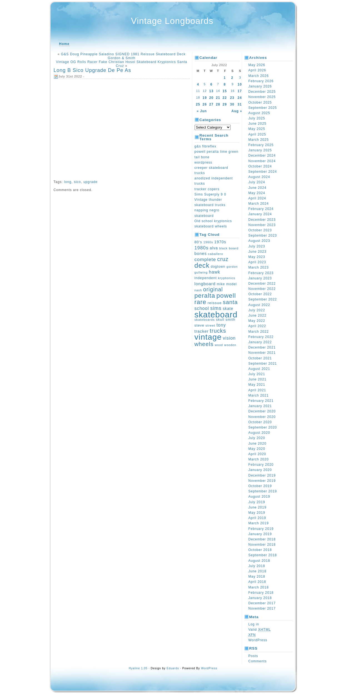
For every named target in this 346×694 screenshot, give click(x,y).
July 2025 (256, 118)
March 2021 (258, 395)
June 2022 (257, 315)
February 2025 (261, 145)
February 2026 (261, 81)
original (213, 289)
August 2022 (259, 305)
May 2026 (256, 65)
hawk (214, 272)
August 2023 (259, 241)
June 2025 (257, 124)
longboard (205, 283)
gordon (232, 266)
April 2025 (257, 134)
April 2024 (257, 198)
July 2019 (256, 502)
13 (211, 91)
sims (216, 308)
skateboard (216, 314)
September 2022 (262, 299)
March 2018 (258, 587)
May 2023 (256, 257)
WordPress (257, 640)
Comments (257, 661)
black (223, 248)
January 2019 (260, 534)
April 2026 (257, 70)
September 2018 (262, 555)
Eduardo (173, 668)
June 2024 (257, 188)
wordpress (203, 162)
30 (232, 104)
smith (230, 320)
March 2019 (258, 523)
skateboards (205, 319)
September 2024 (262, 172)
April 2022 (257, 326)
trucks (218, 331)
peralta (205, 295)
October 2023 (260, 230)
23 (232, 98)
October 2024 (260, 166)
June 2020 (257, 443)
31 (240, 104)
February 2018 (261, 593)
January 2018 (260, 598)
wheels (204, 344)
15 (225, 91)
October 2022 (260, 294)
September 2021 (262, 363)
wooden (230, 345)
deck (202, 265)
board (233, 248)
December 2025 (262, 92)
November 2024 (262, 161)
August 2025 (259, 113)
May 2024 (256, 193)
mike (221, 284)
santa (230, 302)
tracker (202, 331)
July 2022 (256, 310)
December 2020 (262, 411)
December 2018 (262, 539)
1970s (220, 242)
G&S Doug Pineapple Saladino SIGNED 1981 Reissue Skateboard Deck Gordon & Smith (123, 56)
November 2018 (262, 545)
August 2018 (259, 561)
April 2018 (257, 582)
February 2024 (261, 209)
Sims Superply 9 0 (210, 194)
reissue (215, 303)
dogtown (218, 267)
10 (240, 84)
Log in (253, 624)
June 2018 (257, 571)
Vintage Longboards (172, 21)
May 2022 (256, 321)
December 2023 (262, 220)
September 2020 (262, 427)
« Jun (202, 111)
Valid (259, 630)
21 (218, 98)
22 (225, 98)
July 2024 (256, 182)
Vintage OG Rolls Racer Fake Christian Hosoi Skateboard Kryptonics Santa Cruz (121, 64)
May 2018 (256, 576)
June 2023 (257, 252)
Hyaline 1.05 (138, 668)
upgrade (90, 182)
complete (205, 259)
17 (240, 91)
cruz (223, 259)
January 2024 (260, 214)
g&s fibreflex (205, 146)
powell (226, 295)
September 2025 (262, 108)
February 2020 (261, 465)
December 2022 (262, 283)
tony (221, 325)
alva (214, 248)
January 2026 (260, 86)
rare (200, 302)
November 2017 (262, 608)
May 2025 (256, 129)
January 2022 (260, 342)
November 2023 (262, 225)
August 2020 (259, 433)
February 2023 (261, 273)
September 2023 (262, 235)
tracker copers (207, 189)
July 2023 (256, 246)
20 (211, 98)
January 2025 (260, 150)
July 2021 (256, 374)
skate (228, 308)
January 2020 (260, 470)
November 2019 (262, 481)
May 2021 (256, 385)
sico (77, 182)
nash (198, 290)
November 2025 (262, 97)
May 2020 (256, 449)
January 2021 (260, 406)
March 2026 (258, 76)
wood (219, 345)
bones (201, 253)
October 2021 (260, 358)
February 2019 (261, 529)
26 (205, 104)
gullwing (201, 272)
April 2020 (257, 454)
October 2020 (260, 422)
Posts (253, 656)
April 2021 (257, 390)
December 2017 (262, 603)
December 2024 (262, 155)
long (68, 182)
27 (211, 104)
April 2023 (257, 262)
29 (225, 104)
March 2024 (258, 204)
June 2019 (257, 507)
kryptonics (226, 278)
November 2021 (262, 353)
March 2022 (258, 332)
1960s (208, 242)
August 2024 (259, 177)
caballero (215, 253)
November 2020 (262, 417)
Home (64, 44)
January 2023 (260, 278)
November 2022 (262, 289)
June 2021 (257, 379)
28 (218, 104)
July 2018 (256, 566)
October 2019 (260, 486)
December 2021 (262, 347)
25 (198, 104)
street (210, 325)
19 (205, 98)
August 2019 (259, 496)
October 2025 (260, 102)
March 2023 (258, 267)
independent (206, 278)
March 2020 (258, 459)
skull (220, 320)
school (202, 308)
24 (240, 98)
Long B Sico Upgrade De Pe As (92, 70)
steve (199, 325)
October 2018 (260, 550)
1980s (202, 247)
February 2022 (261, 337)
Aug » (237, 111)
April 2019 (257, 518)
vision (229, 338)
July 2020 (256, 438)
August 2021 (259, 369)
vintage (208, 336)
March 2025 (258, 140)
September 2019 (262, 491)
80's (198, 242)
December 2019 (262, 475)
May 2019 (256, 513)
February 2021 (261, 401)
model (231, 284)
